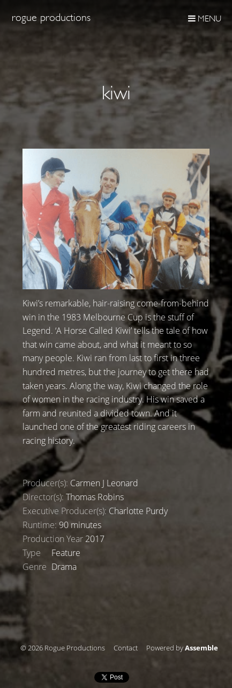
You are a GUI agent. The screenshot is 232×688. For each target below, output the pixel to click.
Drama (64, 567)
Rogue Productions (51, 17)
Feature (65, 553)
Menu (204, 18)
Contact (126, 648)
